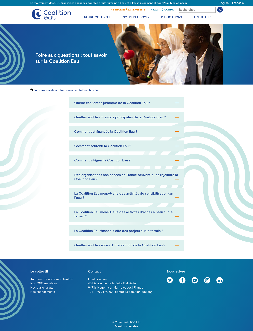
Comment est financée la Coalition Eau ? (105, 132)
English (224, 3)
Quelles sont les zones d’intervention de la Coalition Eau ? (119, 245)
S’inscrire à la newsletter (129, 9)
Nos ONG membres (43, 283)
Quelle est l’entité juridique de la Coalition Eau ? (112, 103)
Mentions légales (126, 326)
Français (238, 3)
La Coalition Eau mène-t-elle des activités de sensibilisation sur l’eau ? (123, 196)
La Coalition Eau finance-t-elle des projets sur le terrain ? (118, 231)
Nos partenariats (41, 287)
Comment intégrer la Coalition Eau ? (102, 160)
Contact (170, 9)
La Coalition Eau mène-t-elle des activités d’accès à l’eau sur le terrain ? (123, 214)
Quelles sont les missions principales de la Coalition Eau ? (120, 117)
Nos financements (42, 292)
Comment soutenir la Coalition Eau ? (102, 146)
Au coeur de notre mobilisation (51, 279)
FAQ (155, 9)
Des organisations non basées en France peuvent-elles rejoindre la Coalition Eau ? (126, 177)
